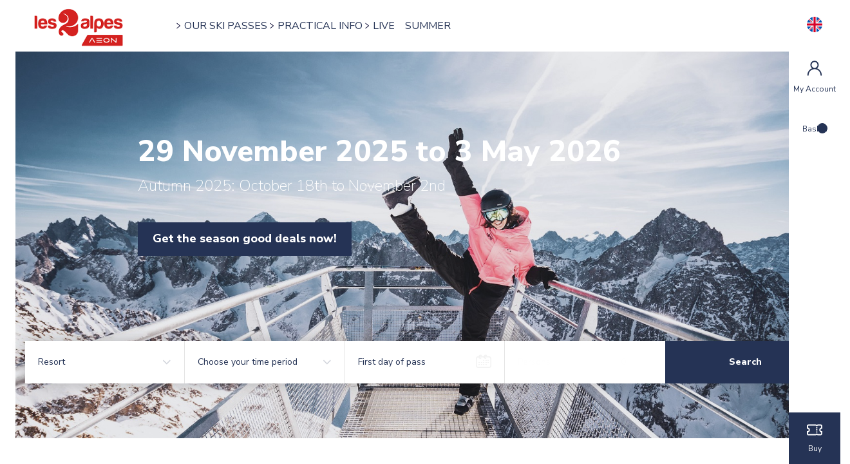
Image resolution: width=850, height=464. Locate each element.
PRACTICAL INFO (341, 26)
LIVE (406, 26)
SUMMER (450, 26)
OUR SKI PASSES (247, 26)
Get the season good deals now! (270, 238)
